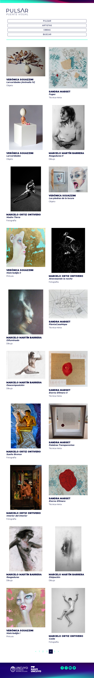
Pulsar (47, 21)
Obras (47, 30)
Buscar (47, 34)
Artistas (47, 25)
